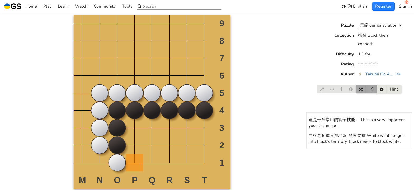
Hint (394, 89)
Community (105, 6)
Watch (81, 6)
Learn (63, 6)
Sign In (405, 6)
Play (47, 6)
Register (383, 6)
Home (20, 6)
